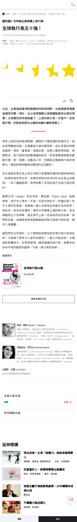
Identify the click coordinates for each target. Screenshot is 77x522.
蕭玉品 (27, 495)
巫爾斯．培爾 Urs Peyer (12, 44)
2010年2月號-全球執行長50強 (32, 14)
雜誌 (15, 14)
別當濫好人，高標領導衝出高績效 (44, 469)
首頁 (8, 14)
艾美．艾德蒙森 (61, 462)
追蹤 (68, 402)
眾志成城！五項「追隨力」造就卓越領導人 (48, 455)
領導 (4, 41)
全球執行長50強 (33, 268)
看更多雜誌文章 (38, 299)
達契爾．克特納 (31, 507)
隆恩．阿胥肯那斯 (32, 474)
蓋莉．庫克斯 (50, 474)
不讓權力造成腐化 (35, 502)
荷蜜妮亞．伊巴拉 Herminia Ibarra (52, 41)
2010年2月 (29, 274)
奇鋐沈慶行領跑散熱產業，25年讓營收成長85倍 (48, 488)
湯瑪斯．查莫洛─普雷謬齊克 (37, 462)
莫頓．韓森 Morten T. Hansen (23, 41)
